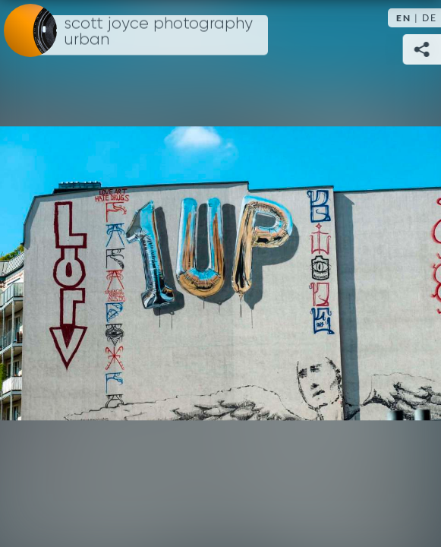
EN (403, 18)
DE (429, 18)
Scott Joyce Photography (159, 32)
